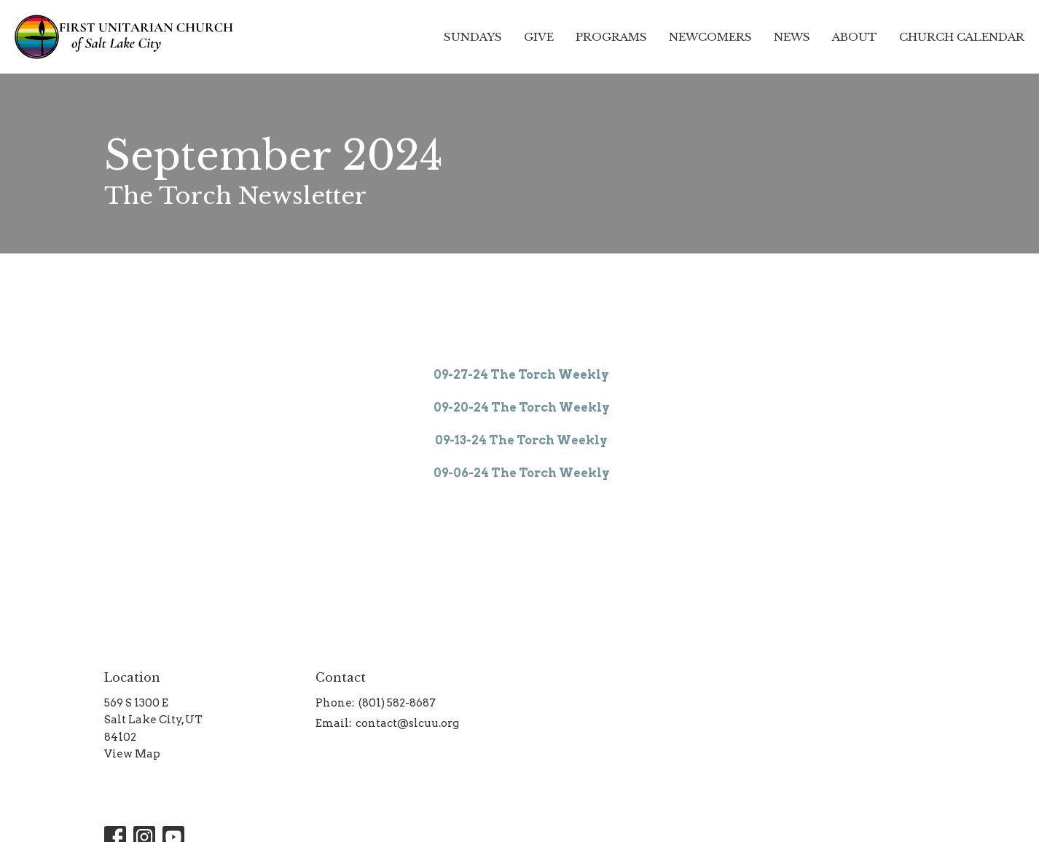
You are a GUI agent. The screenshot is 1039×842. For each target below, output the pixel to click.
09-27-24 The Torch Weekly (521, 375)
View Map (132, 753)
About (854, 37)
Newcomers (710, 37)
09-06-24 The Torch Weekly (522, 473)
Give (539, 37)
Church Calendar (961, 37)
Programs (611, 37)
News (792, 37)
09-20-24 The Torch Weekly (522, 407)
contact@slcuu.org (407, 723)
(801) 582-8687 (397, 702)
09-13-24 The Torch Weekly (521, 440)
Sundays (473, 37)
